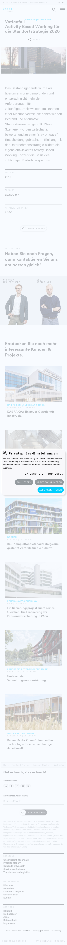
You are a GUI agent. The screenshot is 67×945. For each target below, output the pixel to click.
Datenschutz (34, 474)
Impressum (56, 474)
